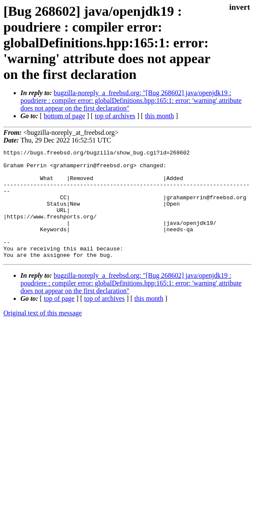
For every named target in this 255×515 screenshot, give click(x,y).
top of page (59, 320)
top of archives (115, 115)
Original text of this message (42, 334)
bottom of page (64, 115)
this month (159, 115)
